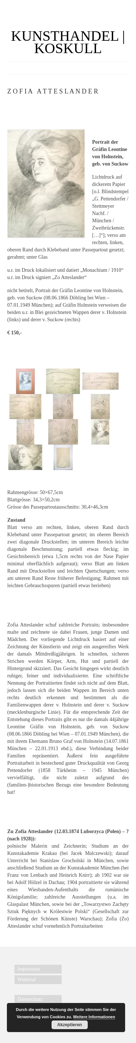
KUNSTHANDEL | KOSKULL (68, 42)
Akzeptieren (69, 1024)
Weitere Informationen (94, 1017)
